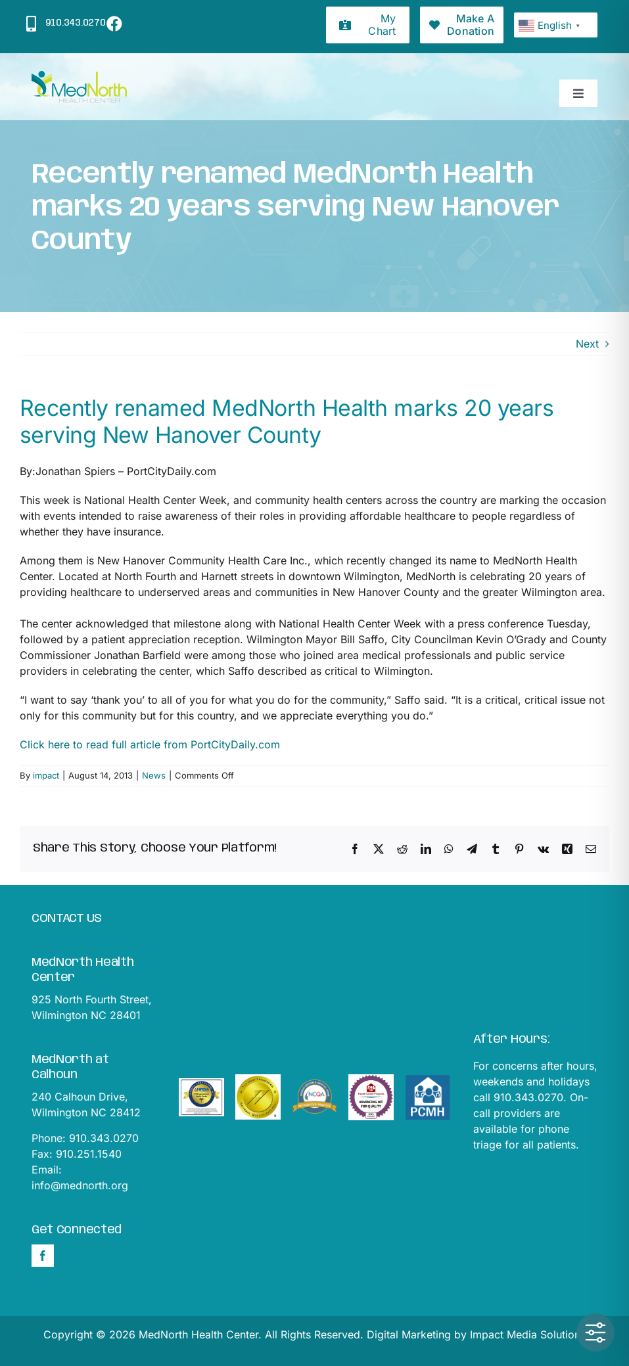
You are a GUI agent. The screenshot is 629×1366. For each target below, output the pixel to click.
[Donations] (461, 25)
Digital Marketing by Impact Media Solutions (476, 1334)
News (154, 775)
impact (46, 775)
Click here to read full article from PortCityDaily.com (150, 744)
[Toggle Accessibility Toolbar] (595, 1332)
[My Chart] (367, 25)
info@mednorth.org (80, 1185)
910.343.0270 (104, 1138)
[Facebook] (43, 1255)
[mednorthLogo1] (79, 76)
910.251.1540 (89, 1153)
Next (587, 343)
